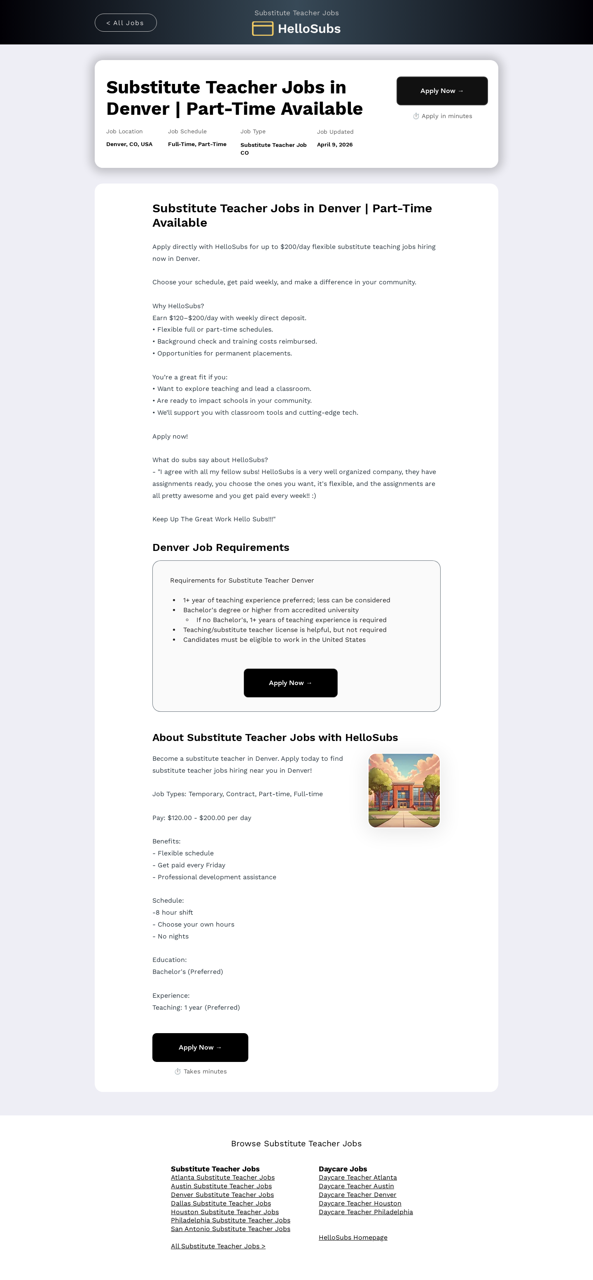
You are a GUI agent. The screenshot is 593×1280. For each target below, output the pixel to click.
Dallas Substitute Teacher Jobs (221, 1203)
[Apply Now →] (442, 91)
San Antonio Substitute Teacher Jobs (230, 1229)
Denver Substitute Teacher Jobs (222, 1195)
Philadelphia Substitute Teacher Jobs (230, 1220)
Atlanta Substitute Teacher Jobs (223, 1177)
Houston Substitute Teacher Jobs (225, 1212)
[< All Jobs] (126, 23)
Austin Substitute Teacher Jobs (221, 1186)
